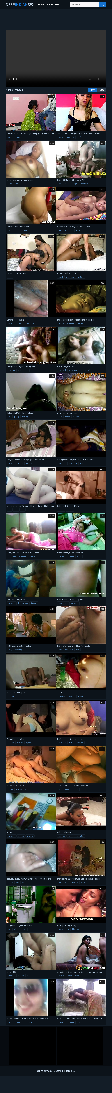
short (10, 1022)
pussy (61, 137)
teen (71, 230)
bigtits (28, 743)
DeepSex (20, 4)
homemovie (86, 370)
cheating (18, 650)
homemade (29, 324)
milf (79, 137)
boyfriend (73, 463)
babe (71, 743)
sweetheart (73, 370)
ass (17, 883)
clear (25, 137)
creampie (19, 463)
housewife (73, 883)
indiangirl (28, 1022)
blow (10, 184)
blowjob (80, 743)
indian (18, 184)
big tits (69, 510)
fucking (11, 370)
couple (18, 324)
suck (70, 836)
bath (26, 370)
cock (61, 929)
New (102, 90)
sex (9, 417)
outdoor (72, 696)
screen (28, 789)
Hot (92, 90)
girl (15, 929)
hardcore (70, 137)
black (61, 277)
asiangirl (62, 370)
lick (81, 463)
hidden (11, 696)
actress (19, 789)
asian (24, 883)
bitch (17, 230)
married (76, 417)
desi (10, 277)
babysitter (79, 836)
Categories (53, 4)
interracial (70, 277)
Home (41, 4)
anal (22, 510)
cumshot (62, 743)
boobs (61, 324)
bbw (78, 230)
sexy (10, 463)
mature (81, 277)
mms (10, 789)
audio (10, 137)
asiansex (84, 184)
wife (10, 324)
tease (67, 417)
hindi (18, 137)
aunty (79, 556)
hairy (10, 230)
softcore (62, 463)
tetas (77, 976)
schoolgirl (73, 184)
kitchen (23, 929)
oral (67, 929)
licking (25, 417)
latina (70, 976)
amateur (26, 230)
